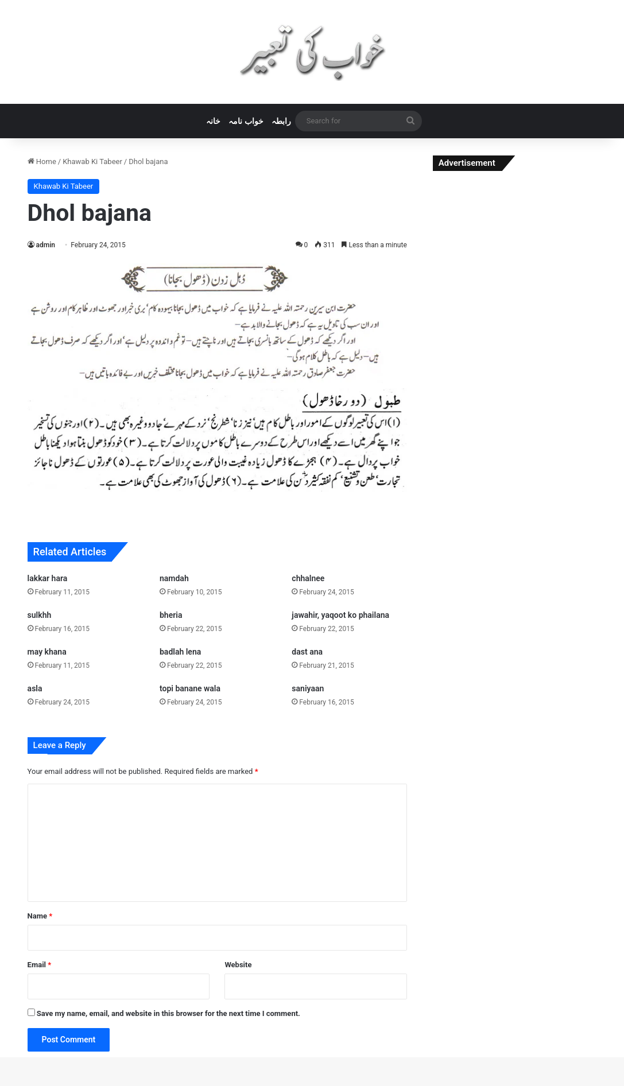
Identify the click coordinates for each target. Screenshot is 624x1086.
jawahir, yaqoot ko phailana (340, 615)
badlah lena (180, 651)
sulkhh (40, 615)
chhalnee (308, 578)
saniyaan (308, 688)
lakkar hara (48, 578)
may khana (47, 651)
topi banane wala (190, 688)
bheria (171, 615)
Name (40, 916)
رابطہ (281, 121)
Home (42, 161)
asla (35, 688)
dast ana (307, 651)
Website (237, 964)
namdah (174, 578)
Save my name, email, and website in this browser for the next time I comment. (168, 1013)
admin (45, 245)
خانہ (213, 121)
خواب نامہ (245, 121)
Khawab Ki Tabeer (92, 161)
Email (40, 964)
